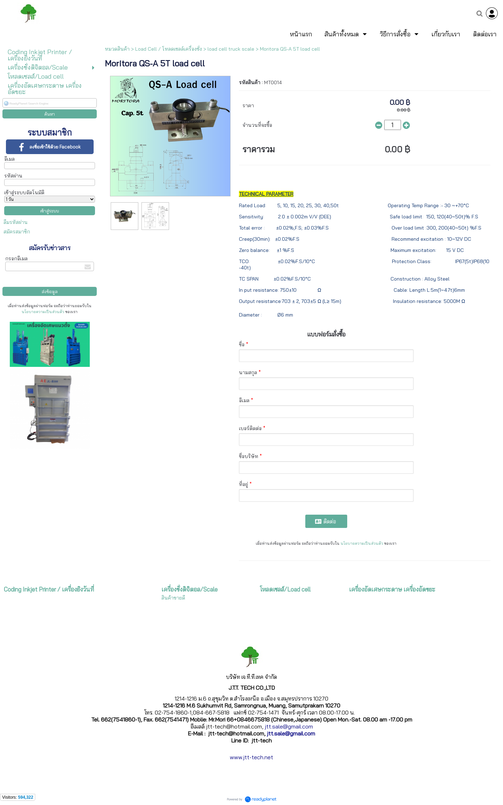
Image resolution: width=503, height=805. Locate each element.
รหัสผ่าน (13, 176)
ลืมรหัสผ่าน (15, 222)
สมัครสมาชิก (16, 232)
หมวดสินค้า (117, 49)
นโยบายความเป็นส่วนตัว (43, 311)
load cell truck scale (230, 49)
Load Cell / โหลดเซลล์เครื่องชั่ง (168, 49)
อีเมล (9, 159)
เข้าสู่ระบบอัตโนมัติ (24, 192)
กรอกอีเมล (16, 258)
